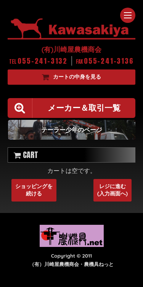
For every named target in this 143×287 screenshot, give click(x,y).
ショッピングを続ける (34, 190)
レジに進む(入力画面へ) (112, 190)
